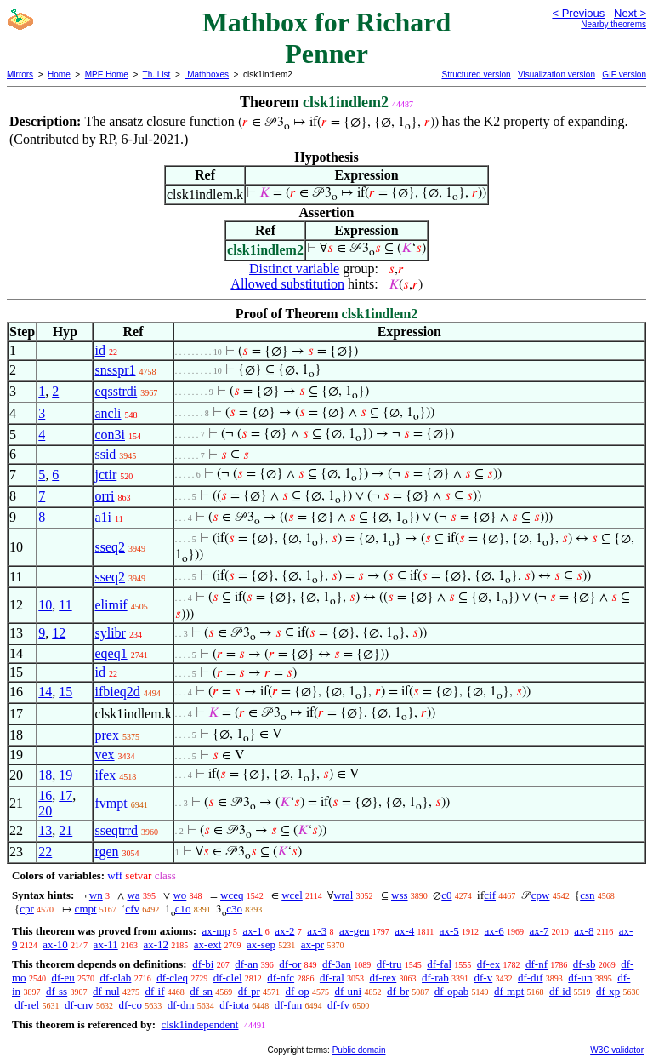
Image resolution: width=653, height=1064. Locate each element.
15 (65, 691)
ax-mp (216, 930)
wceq (231, 895)
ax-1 (253, 930)
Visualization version (556, 74)
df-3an (336, 964)
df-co (130, 1004)
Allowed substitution (287, 284)
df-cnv (79, 1004)
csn (587, 895)
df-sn (201, 991)
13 (45, 830)
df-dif (530, 977)
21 (65, 830)
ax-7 (538, 930)
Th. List (157, 74)
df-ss (56, 991)
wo (179, 895)
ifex (105, 775)
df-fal (439, 964)
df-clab (116, 977)
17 (65, 795)
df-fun (289, 1004)
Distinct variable (294, 268)
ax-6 (494, 930)
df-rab (435, 977)
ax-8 (583, 930)
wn (96, 895)
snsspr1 (114, 370)
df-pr (249, 991)
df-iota (234, 1004)
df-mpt (509, 991)
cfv (132, 908)
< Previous (578, 13)
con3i (109, 434)
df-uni (347, 991)
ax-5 (449, 930)
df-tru (389, 964)
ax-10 (55, 944)
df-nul (106, 991)
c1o (183, 908)
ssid (105, 454)
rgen (106, 851)
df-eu (62, 977)
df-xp (608, 991)
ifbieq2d (116, 691)
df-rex (383, 977)
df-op (297, 991)
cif (490, 895)
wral (343, 895)
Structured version (475, 74)
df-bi (202, 964)
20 (45, 811)
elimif (110, 605)
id (99, 350)
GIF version (624, 74)
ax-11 (106, 944)
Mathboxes (207, 74)
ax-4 (404, 930)
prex (106, 735)
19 (65, 775)
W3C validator (617, 1050)
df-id (560, 991)
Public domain (359, 1050)
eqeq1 (110, 653)
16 (45, 795)
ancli (107, 413)
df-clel (227, 977)
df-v (483, 977)
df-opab (451, 991)
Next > (630, 13)
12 (58, 633)
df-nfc (280, 977)
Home (59, 74)
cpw (540, 895)
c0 (446, 895)
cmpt (86, 908)
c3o (234, 908)
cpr (27, 908)
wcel (292, 895)
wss (399, 895)
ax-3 (316, 930)
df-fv (338, 1004)
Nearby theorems (613, 24)
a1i (102, 517)
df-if (154, 991)
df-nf (536, 964)
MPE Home (106, 74)
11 (65, 605)
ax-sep (261, 944)
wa (133, 895)
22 (45, 851)
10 (45, 605)
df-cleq (172, 977)
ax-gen (354, 930)
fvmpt (110, 803)
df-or (290, 964)
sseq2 (109, 547)
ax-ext (207, 944)
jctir (105, 474)
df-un (580, 977)
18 (45, 775)
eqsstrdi (115, 391)
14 (45, 691)
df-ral (332, 977)
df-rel (26, 1004)
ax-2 (284, 930)
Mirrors (20, 74)
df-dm (181, 1004)
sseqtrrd (116, 830)
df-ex (488, 964)
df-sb (584, 964)
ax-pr (312, 944)
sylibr (109, 633)
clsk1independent (199, 1024)
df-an (246, 964)
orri (104, 496)
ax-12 (155, 944)
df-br (398, 991)
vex (104, 754)
